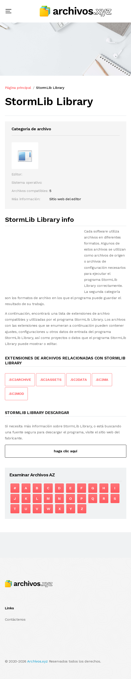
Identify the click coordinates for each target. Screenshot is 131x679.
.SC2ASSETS (51, 379)
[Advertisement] (42, 259)
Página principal (18, 88)
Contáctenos (15, 619)
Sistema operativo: (27, 182)
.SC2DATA (78, 379)
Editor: (17, 174)
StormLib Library (50, 88)
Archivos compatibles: (30, 191)
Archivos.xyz (37, 661)
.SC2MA (102, 379)
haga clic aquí (65, 451)
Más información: (26, 199)
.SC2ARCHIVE (20, 379)
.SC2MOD (16, 393)
